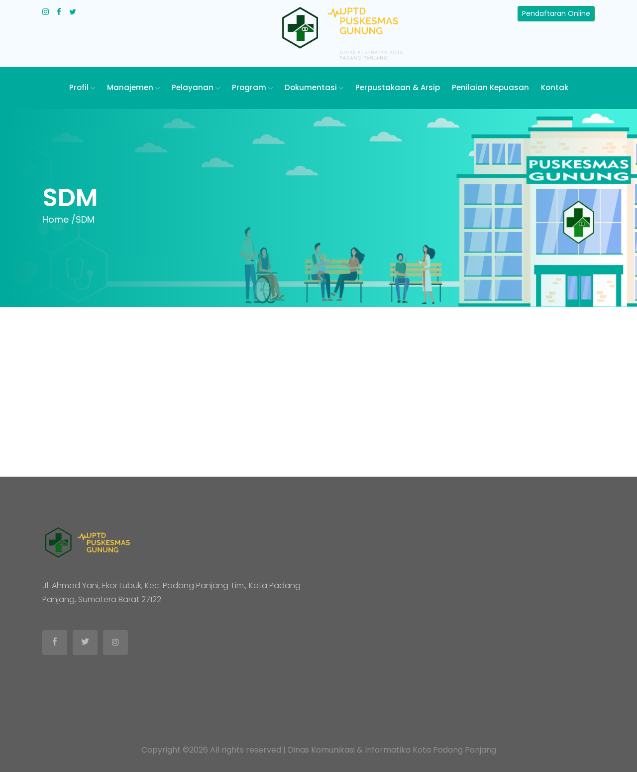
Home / (59, 219)
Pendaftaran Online (556, 13)
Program (252, 87)
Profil (82, 87)
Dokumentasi (314, 87)
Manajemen (133, 87)
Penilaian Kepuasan (490, 87)
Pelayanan (196, 87)
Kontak (554, 87)
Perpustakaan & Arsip (397, 87)
